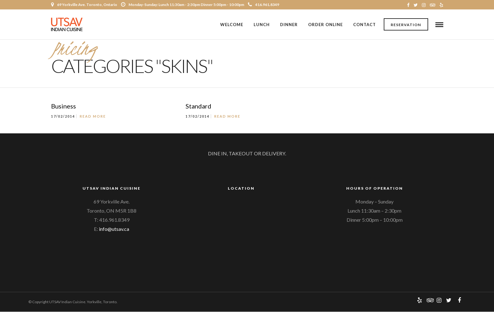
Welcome (231, 24)
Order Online (325, 24)
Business (63, 106)
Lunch (262, 24)
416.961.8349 (263, 4)
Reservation (406, 24)
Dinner (289, 24)
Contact (364, 24)
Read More (93, 117)
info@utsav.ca (114, 229)
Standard (198, 106)
